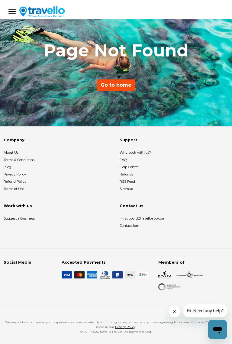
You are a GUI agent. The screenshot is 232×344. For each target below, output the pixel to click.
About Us (11, 152)
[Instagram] (17, 274)
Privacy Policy (15, 174)
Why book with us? (135, 152)
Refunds (126, 174)
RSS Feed (127, 181)
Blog (7, 167)
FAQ (123, 160)
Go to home (116, 85)
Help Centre (129, 167)
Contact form (130, 225)
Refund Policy (15, 181)
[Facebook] (7, 274)
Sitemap (126, 189)
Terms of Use (14, 189)
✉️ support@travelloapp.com (142, 218)
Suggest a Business (19, 218)
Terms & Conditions (19, 160)
